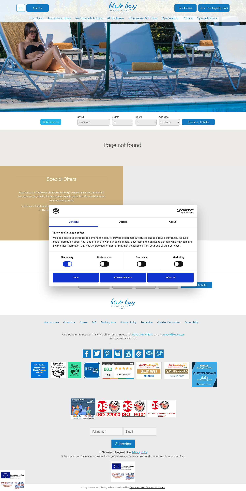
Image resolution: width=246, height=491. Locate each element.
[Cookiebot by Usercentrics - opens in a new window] (179, 210)
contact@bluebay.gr (173, 334)
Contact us (69, 322)
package (164, 116)
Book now (185, 8)
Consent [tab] (74, 222)
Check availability (198, 122)
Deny (76, 277)
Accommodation (59, 18)
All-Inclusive (115, 18)
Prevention (147, 322)
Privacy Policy (128, 322)
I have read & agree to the (124, 452)
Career (83, 322)
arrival (80, 116)
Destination (170, 18)
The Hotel (36, 18)
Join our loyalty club (214, 8)
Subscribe (123, 443)
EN (21, 8)
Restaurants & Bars (89, 18)
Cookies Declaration (168, 322)
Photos (188, 18)
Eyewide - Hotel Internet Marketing (147, 487)
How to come (51, 322)
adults (139, 116)
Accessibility (191, 322)
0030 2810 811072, (142, 334)
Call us (37, 8)
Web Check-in (51, 122)
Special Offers (207, 18)
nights (115, 116)
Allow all (170, 277)
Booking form (108, 322)
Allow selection (123, 277)
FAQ (94, 322)
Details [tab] (123, 222)
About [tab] (172, 222)
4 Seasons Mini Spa (143, 18)
